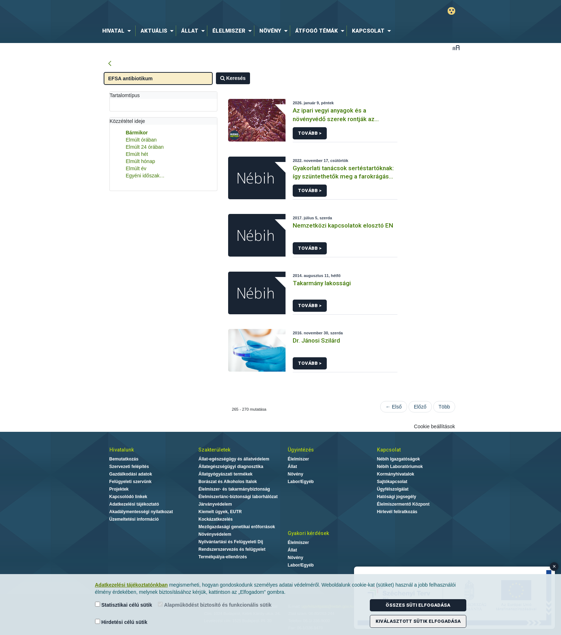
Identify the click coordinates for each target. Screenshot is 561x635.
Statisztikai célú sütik (123, 605)
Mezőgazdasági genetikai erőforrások (236, 526)
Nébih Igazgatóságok (398, 459)
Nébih (204, 11)
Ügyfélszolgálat (393, 489)
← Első (394, 407)
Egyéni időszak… (145, 175)
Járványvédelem (215, 504)
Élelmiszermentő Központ (403, 504)
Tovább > (309, 133)
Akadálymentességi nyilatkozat (141, 511)
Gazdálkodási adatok (130, 474)
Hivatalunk (121, 450)
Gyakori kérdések (308, 533)
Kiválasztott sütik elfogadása (418, 621)
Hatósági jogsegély (396, 496)
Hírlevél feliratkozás (397, 511)
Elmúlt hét (137, 154)
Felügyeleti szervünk (130, 481)
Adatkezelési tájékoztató (134, 504)
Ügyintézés (301, 450)
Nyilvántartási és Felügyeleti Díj (230, 541)
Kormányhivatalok (395, 474)
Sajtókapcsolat (392, 481)
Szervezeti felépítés (129, 466)
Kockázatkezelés (215, 519)
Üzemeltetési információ (134, 519)
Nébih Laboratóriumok (400, 466)
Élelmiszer (298, 459)
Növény (295, 474)
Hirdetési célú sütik (121, 622)
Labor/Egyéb (301, 481)
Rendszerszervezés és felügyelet (231, 549)
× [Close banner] (554, 566)
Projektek (119, 489)
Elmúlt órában (141, 140)
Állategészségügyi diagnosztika (230, 466)
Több (444, 407)
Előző (420, 407)
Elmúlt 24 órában (145, 147)
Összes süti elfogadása (418, 605)
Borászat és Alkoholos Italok (227, 481)
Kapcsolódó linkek (128, 496)
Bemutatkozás (123, 459)
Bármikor (137, 132)
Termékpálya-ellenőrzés (222, 556)
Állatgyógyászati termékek (225, 474)
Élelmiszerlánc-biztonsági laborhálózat (238, 496)
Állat (292, 466)
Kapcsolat (389, 450)
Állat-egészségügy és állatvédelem (233, 459)
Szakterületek (214, 450)
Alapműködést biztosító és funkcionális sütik (215, 605)
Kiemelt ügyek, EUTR (220, 511)
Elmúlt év (136, 168)
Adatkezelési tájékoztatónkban (131, 585)
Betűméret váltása (456, 47)
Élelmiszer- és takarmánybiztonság (234, 489)
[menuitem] (118, 30)
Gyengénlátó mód (451, 11)
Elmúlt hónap (140, 161)
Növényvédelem (214, 534)
